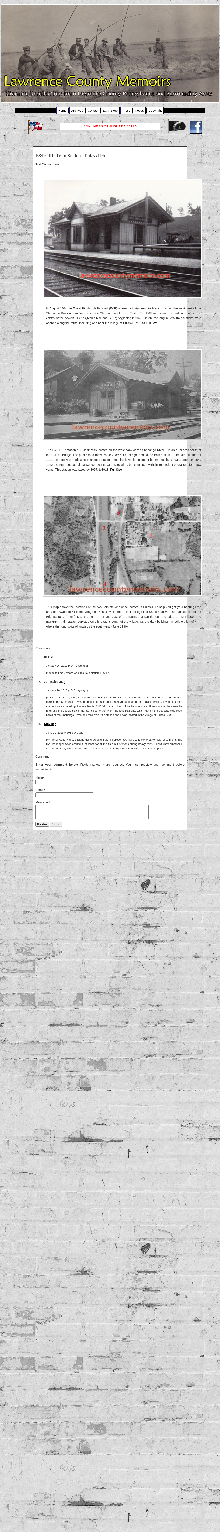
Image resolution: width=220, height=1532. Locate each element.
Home (62, 110)
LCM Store (110, 110)
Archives (77, 110)
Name (40, 777)
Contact (93, 110)
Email (40, 789)
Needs (139, 110)
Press (126, 110)
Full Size (152, 323)
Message (42, 802)
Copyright (155, 110)
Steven (49, 723)
